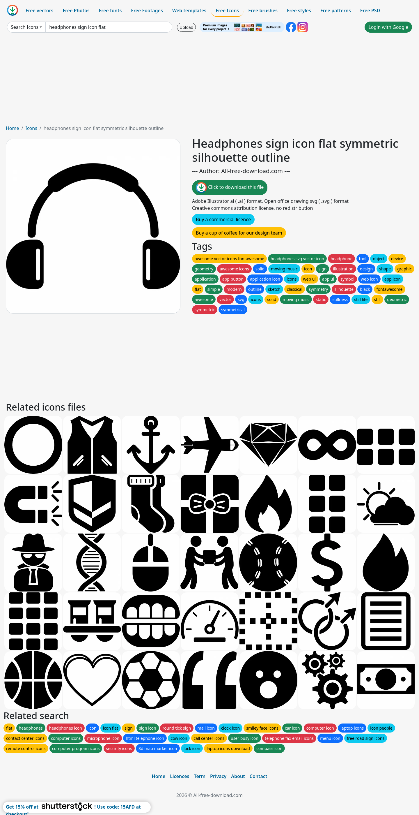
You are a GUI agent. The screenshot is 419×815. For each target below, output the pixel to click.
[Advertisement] (209, 81)
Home (12, 128)
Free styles (299, 10)
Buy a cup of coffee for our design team (239, 233)
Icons (31, 128)
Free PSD (370, 10)
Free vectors (39, 10)
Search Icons (24, 27)
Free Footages (147, 10)
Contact (258, 776)
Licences (179, 776)
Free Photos (76, 10)
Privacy (218, 776)
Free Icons (227, 10)
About (238, 776)
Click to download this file (230, 187)
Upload (186, 27)
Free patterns (335, 10)
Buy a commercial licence (223, 219)
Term (199, 776)
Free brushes (263, 10)
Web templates (189, 10)
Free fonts (110, 10)
